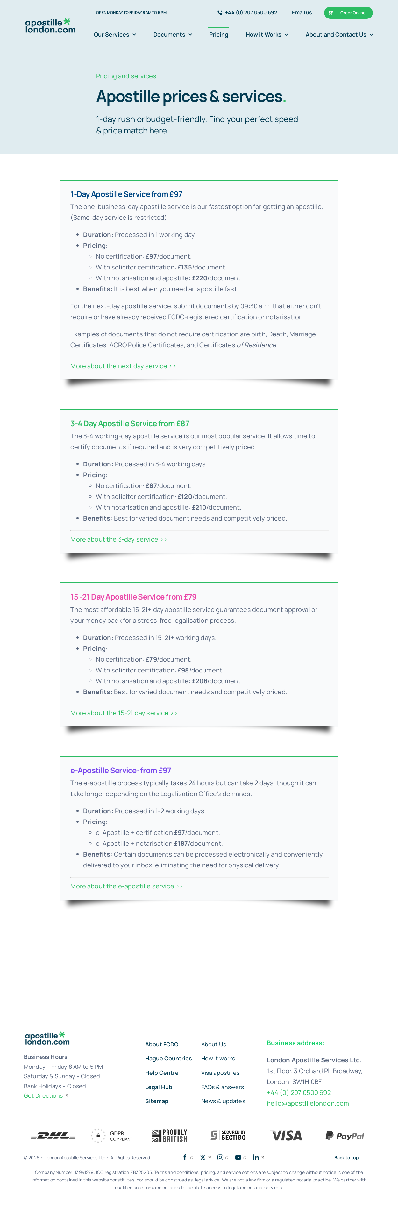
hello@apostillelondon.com (308, 1103)
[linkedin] (258, 1157)
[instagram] (223, 1157)
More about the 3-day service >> (118, 539)
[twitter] (205, 1157)
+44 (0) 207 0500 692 (299, 1092)
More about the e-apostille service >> (126, 886)
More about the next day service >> (123, 366)
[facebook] (187, 1157)
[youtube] (241, 1157)
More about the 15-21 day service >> (124, 712)
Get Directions (46, 1095)
